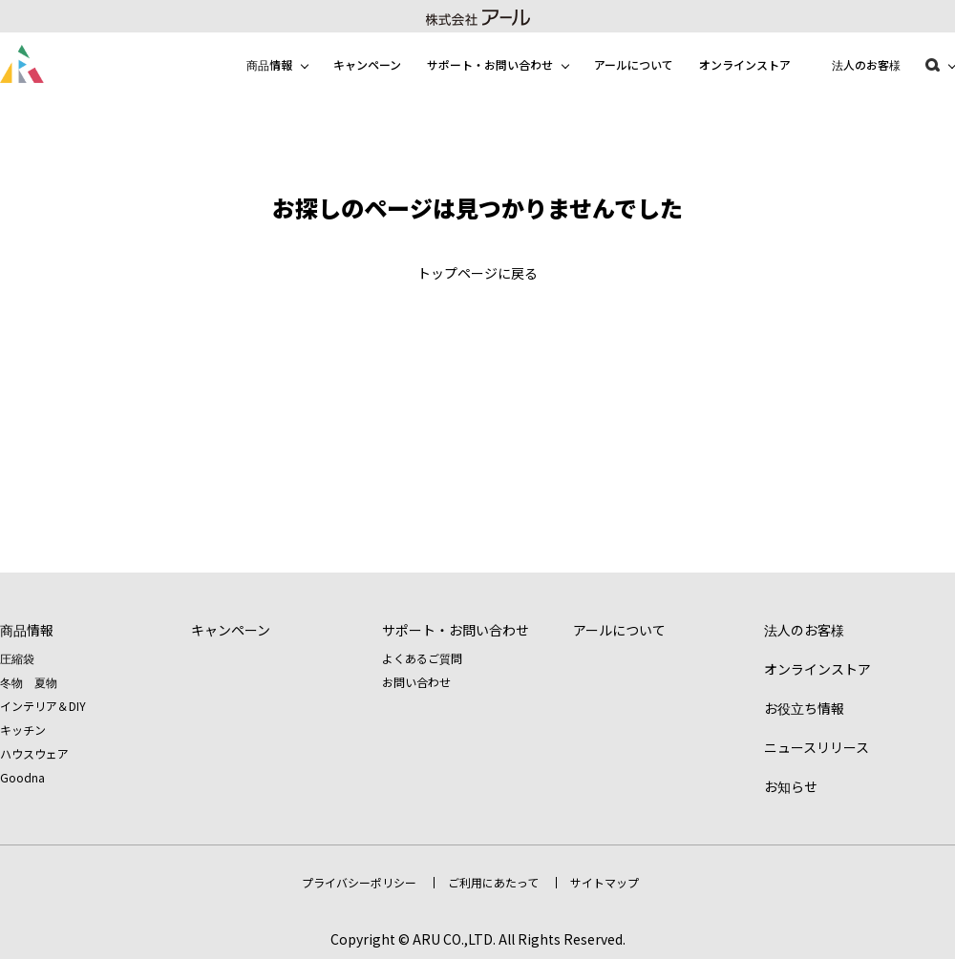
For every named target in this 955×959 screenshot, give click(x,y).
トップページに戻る (477, 272)
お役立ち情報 (804, 708)
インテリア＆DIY (43, 706)
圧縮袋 (17, 658)
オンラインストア (745, 64)
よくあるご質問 (422, 658)
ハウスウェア (34, 753)
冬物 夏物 (28, 682)
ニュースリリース (816, 747)
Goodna (22, 777)
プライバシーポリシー (359, 882)
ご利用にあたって (493, 882)
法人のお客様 (866, 64)
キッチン (23, 729)
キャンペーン (367, 64)
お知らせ (790, 786)
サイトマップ (604, 882)
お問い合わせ (416, 682)
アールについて (633, 64)
